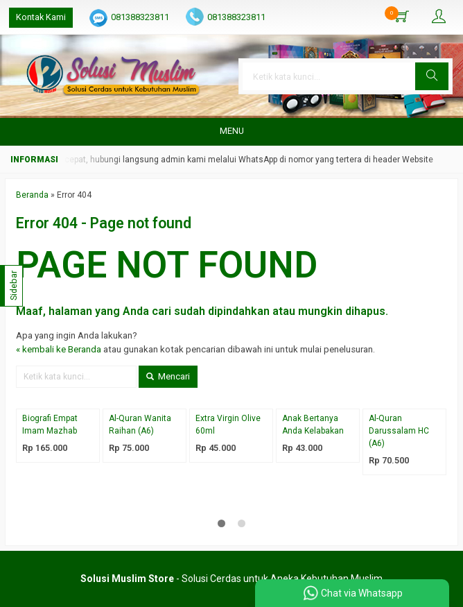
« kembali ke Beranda (58, 349)
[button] (431, 76)
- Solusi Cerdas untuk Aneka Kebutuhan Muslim (231, 578)
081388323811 (140, 17)
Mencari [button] (168, 376)
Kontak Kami (41, 17)
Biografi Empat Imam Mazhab (50, 424)
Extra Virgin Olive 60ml (228, 424)
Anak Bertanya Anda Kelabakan (313, 424)
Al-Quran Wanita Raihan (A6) (140, 424)
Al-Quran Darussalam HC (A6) (399, 430)
